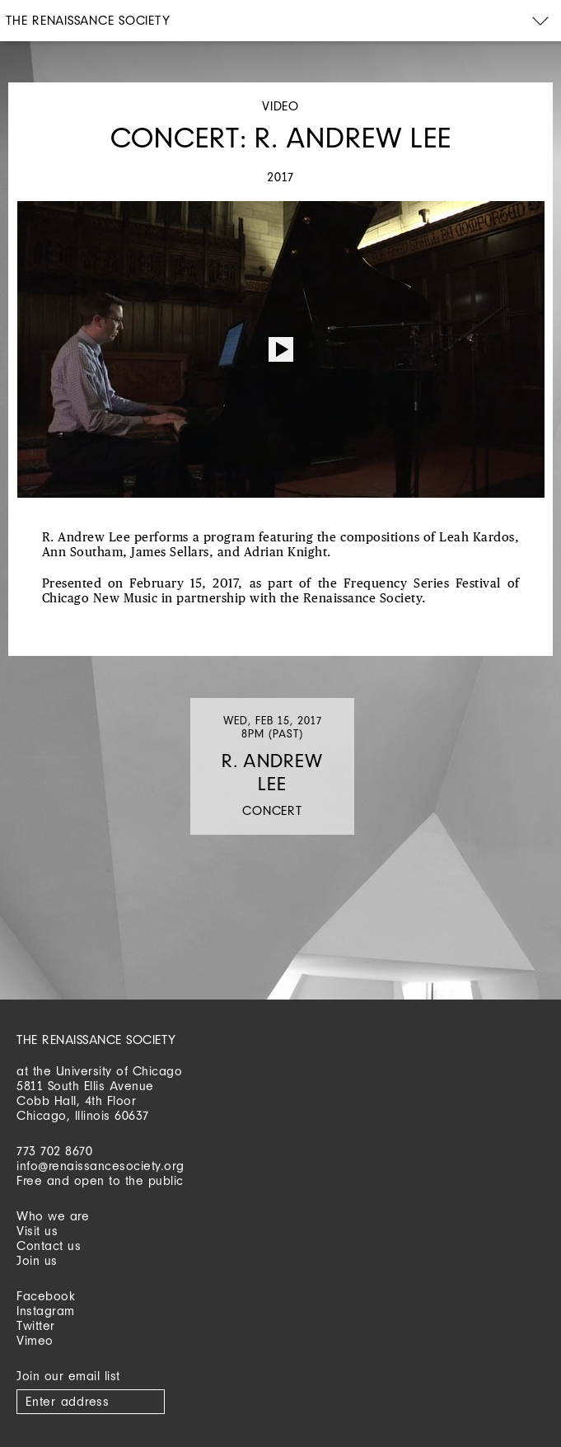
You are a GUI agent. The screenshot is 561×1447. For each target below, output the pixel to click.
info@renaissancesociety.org (100, 1165)
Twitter (35, 1325)
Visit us (37, 1231)
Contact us (48, 1245)
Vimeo (35, 1340)
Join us (37, 1260)
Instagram (45, 1310)
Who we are (52, 1216)
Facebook (45, 1296)
